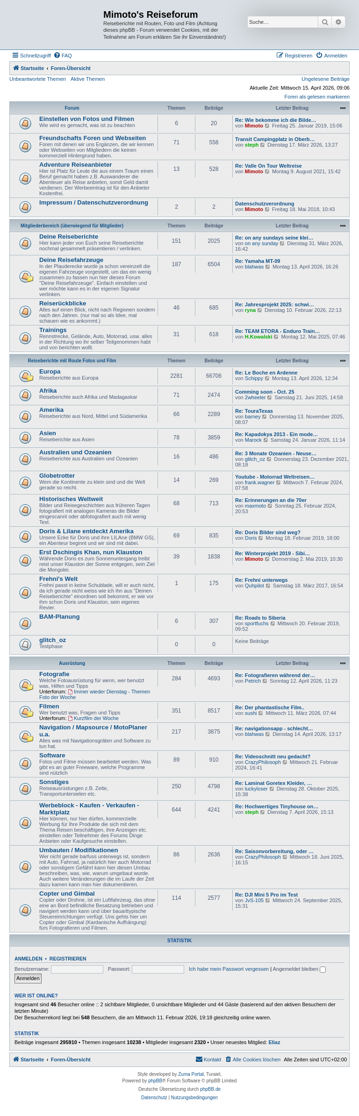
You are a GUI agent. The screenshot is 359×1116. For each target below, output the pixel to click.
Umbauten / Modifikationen (78, 850)
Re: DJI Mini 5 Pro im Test (266, 894)
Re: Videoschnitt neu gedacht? (272, 756)
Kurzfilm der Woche (93, 718)
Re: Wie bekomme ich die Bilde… (275, 120)
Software (52, 755)
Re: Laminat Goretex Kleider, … (273, 783)
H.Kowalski (259, 336)
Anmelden (28, 958)
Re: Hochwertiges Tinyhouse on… (276, 806)
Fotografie (54, 674)
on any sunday (262, 243)
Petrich (253, 681)
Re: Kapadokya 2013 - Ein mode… (276, 434)
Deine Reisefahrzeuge (71, 259)
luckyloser (256, 788)
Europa (49, 371)
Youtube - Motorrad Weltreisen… (275, 477)
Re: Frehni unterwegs (261, 580)
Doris (251, 538)
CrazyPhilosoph (263, 762)
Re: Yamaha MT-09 (257, 261)
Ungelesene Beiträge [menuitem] (326, 79)
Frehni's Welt (58, 578)
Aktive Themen (88, 79)
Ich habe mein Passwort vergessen (229, 969)
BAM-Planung (59, 616)
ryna (250, 310)
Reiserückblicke (62, 303)
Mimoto (254, 125)
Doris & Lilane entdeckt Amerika (86, 531)
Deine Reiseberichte (68, 236)
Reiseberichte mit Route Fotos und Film (72, 360)
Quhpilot (254, 585)
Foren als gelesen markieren (317, 96)
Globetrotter (57, 475)
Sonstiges (54, 781)
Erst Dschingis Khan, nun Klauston (91, 552)
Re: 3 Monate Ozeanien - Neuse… (275, 453)
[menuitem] (62, 55)
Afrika (48, 390)
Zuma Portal (190, 1074)
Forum (72, 108)
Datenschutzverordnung (264, 203)
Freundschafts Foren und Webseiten (92, 137)
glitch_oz (255, 459)
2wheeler (255, 397)
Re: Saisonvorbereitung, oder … (274, 851)
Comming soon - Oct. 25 (264, 392)
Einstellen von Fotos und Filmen (86, 118)
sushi (251, 713)
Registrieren (68, 958)
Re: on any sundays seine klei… (274, 237)
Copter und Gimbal (67, 893)
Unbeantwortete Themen (37, 79)
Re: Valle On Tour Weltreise (268, 166)
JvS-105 (254, 900)
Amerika (51, 409)
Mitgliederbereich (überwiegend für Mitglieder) (72, 225)
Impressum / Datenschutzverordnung (93, 202)
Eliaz (274, 1042)
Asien (47, 433)
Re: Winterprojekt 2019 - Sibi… (272, 553)
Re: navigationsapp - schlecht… (274, 728)
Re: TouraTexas (254, 411)
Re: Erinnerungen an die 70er (271, 500)
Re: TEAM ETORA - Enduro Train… (277, 331)
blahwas (254, 266)
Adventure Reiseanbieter (75, 164)
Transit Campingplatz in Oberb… (275, 139)
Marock (253, 440)
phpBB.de (210, 1089)
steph (251, 145)
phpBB (155, 1080)
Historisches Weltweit (71, 498)
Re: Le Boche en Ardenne (266, 372)
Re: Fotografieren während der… (275, 675)
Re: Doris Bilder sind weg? (268, 532)
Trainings (53, 329)
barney (253, 416)
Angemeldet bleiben (299, 969)
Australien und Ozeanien (75, 452)
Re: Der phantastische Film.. (269, 707)
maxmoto (255, 506)
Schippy (254, 378)
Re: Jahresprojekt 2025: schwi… (274, 304)
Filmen (49, 706)
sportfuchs (257, 623)
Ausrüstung (72, 663)
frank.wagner (260, 482)
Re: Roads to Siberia (260, 618)
